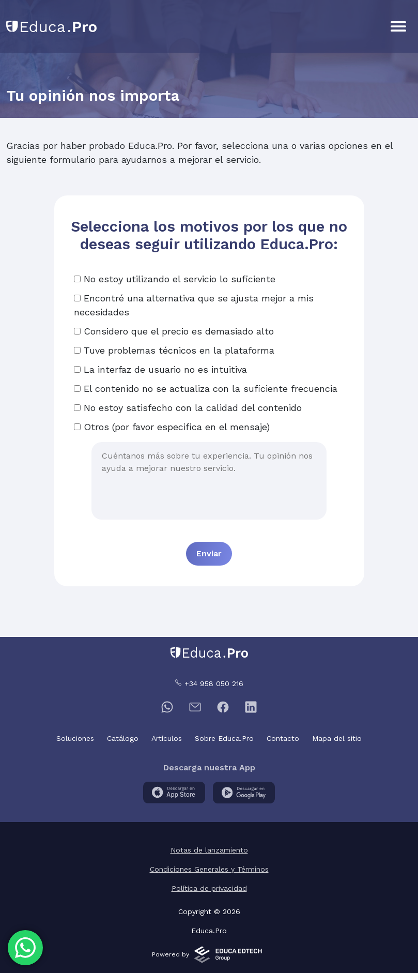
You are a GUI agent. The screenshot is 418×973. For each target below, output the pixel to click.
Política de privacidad (209, 888)
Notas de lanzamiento (209, 850)
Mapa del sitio (337, 738)
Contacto (283, 738)
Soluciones (75, 738)
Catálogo (122, 738)
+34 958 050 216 (209, 683)
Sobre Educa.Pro (224, 738)
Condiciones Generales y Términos (209, 869)
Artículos (166, 738)
